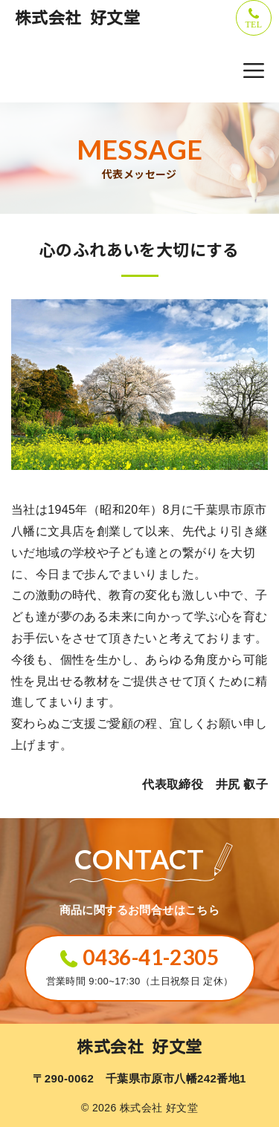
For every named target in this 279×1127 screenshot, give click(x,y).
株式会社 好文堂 (77, 18)
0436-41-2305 (151, 957)
